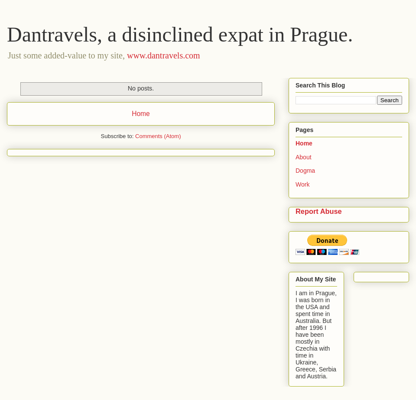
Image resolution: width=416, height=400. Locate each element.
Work (302, 184)
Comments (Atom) (158, 136)
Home (141, 113)
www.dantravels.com (163, 55)
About (304, 157)
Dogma (305, 170)
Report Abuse (319, 211)
